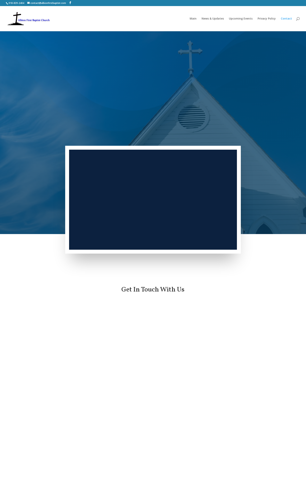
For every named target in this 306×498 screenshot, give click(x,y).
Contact (286, 18)
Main (193, 18)
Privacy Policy (267, 18)
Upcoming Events (241, 18)
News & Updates (213, 18)
